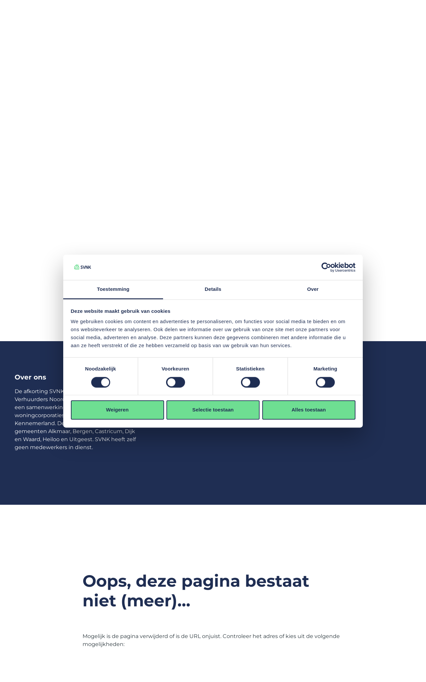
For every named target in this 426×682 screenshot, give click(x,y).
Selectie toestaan (213, 410)
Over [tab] (313, 289)
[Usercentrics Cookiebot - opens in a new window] (326, 267)
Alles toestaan (309, 410)
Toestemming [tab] (113, 289)
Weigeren (117, 410)
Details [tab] (213, 289)
